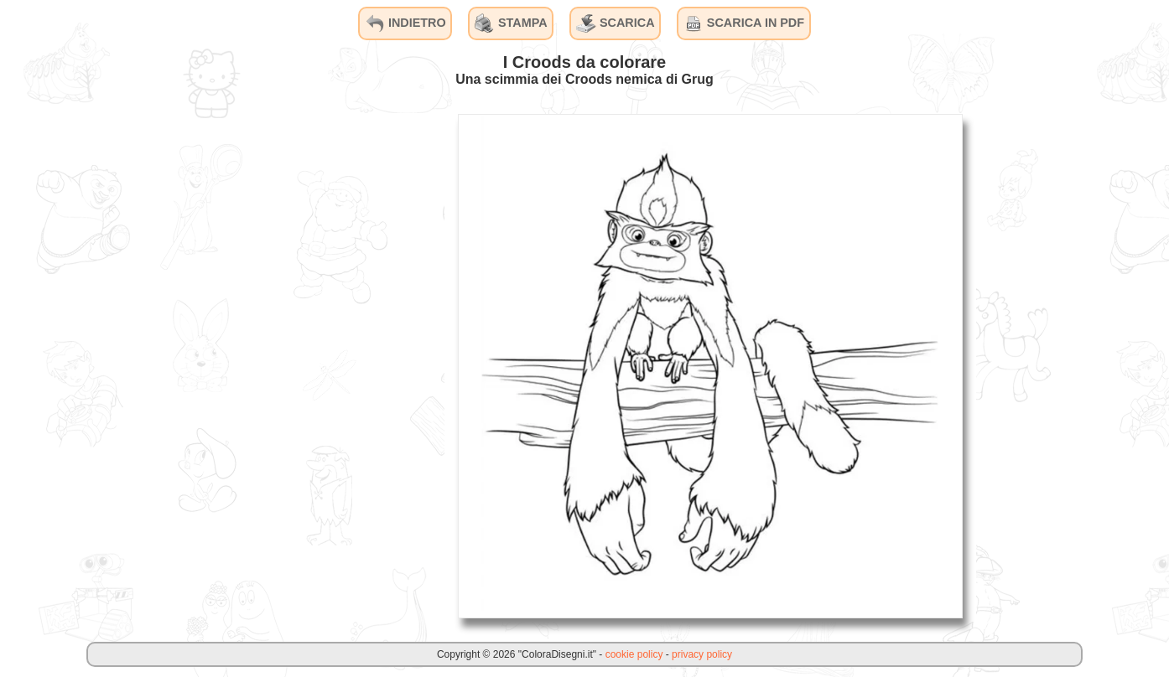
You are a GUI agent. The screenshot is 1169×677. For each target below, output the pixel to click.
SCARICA (615, 23)
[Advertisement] (318, 365)
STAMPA (511, 23)
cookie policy (634, 654)
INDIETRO (405, 23)
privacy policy (702, 654)
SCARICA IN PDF (743, 23)
